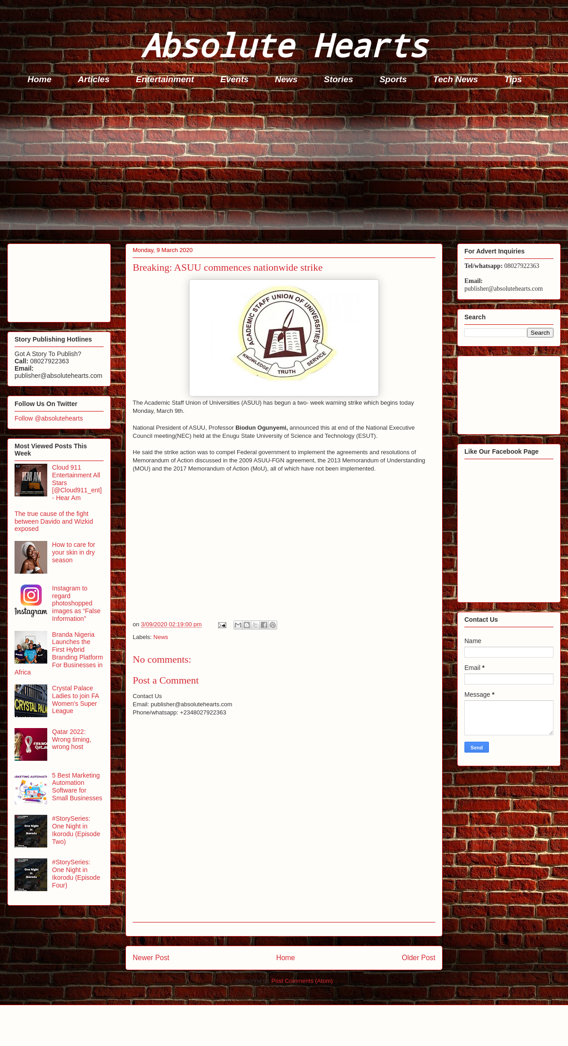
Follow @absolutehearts (49, 418)
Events (234, 79)
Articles (94, 79)
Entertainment (165, 79)
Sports (393, 79)
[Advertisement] (286, 166)
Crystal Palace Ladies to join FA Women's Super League (75, 699)
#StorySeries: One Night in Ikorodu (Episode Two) (76, 830)
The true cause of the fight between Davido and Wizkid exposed (54, 521)
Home (40, 79)
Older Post (418, 958)
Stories (338, 79)
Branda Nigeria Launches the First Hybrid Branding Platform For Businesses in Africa (59, 653)
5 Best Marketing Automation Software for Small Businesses (77, 787)
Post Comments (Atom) (302, 980)
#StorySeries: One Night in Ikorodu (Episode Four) (76, 873)
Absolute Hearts (284, 45)
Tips (513, 79)
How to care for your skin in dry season (73, 552)
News (286, 79)
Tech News (455, 79)
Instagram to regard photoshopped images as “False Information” (76, 603)
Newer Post (151, 958)
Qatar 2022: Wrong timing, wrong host (71, 739)
